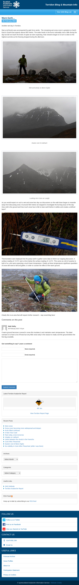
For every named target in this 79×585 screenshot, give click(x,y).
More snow (9, 426)
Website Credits (56, 583)
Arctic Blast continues (12, 430)
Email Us (8, 545)
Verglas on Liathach (12, 437)
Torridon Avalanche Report (14, 488)
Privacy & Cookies (9, 575)
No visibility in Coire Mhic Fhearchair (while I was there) (24, 446)
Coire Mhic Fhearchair (12, 442)
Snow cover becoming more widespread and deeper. (23, 428)
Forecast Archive (9, 556)
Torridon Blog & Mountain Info (61, 4)
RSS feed (33, 501)
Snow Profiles (8, 561)
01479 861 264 (10, 540)
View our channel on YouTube (16, 529)
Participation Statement (11, 570)
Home (11, 4)
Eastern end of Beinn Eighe (14, 444)
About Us (6, 566)
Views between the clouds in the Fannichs (19, 439)
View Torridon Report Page (39, 413)
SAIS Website (10, 486)
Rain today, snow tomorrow (14, 435)
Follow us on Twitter (13, 520)
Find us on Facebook (13, 524)
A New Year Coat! (11, 433)
